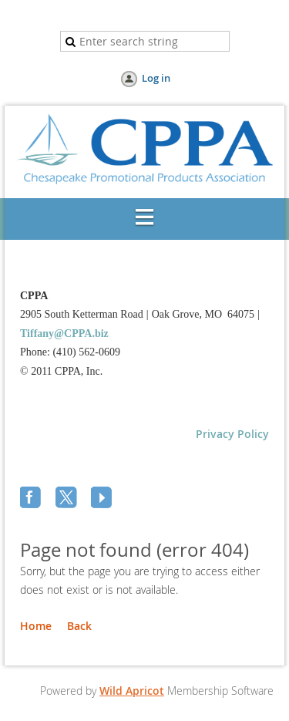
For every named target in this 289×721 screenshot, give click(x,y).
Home (36, 625)
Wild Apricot (131, 690)
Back (79, 625)
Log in (156, 78)
